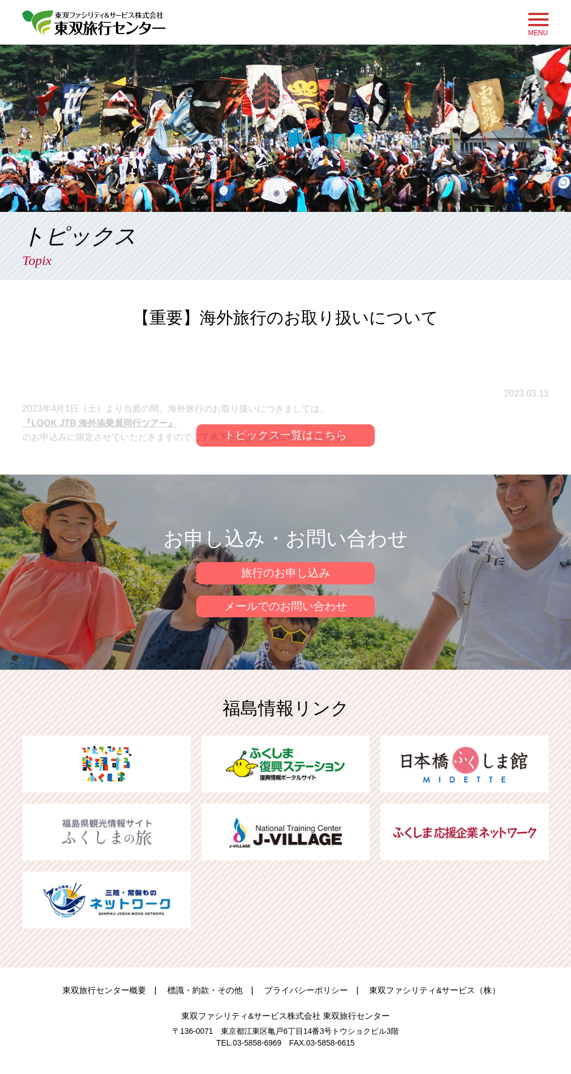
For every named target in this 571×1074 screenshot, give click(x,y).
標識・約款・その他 (205, 990)
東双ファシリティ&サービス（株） (434, 990)
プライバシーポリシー (306, 990)
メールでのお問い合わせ (285, 607)
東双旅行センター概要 (104, 990)
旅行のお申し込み (285, 573)
